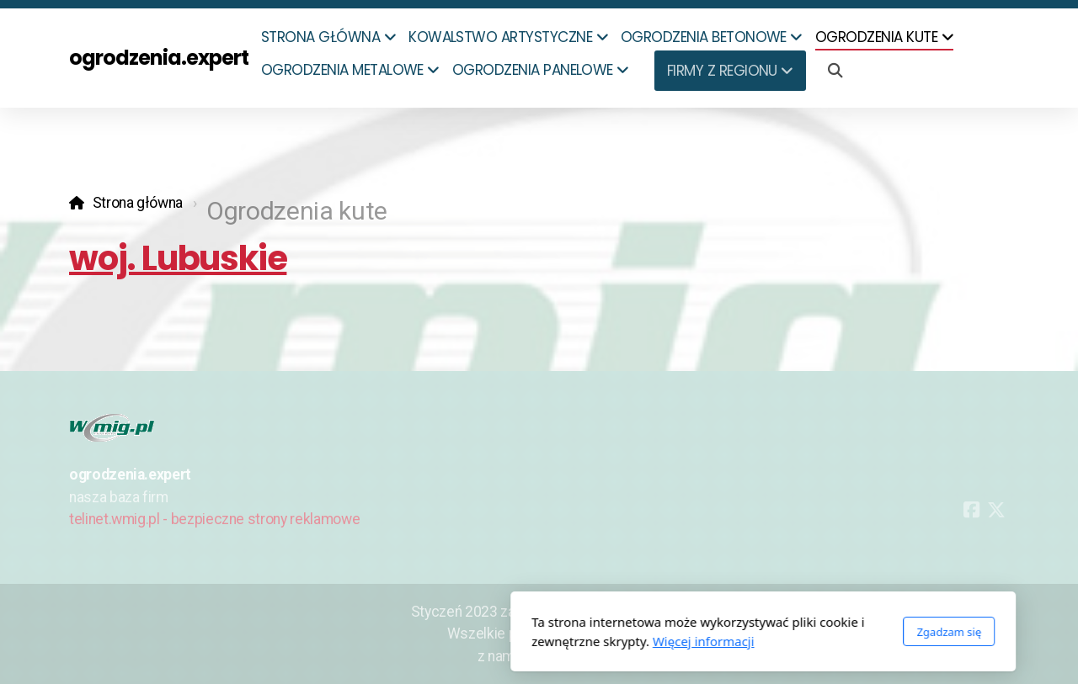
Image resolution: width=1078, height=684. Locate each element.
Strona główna (138, 202)
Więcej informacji (480, 641)
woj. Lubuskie (177, 258)
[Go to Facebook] (971, 509)
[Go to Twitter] (996, 509)
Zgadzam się (724, 631)
